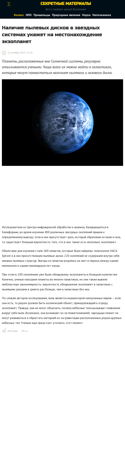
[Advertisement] (63, 196)
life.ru (25, 330)
